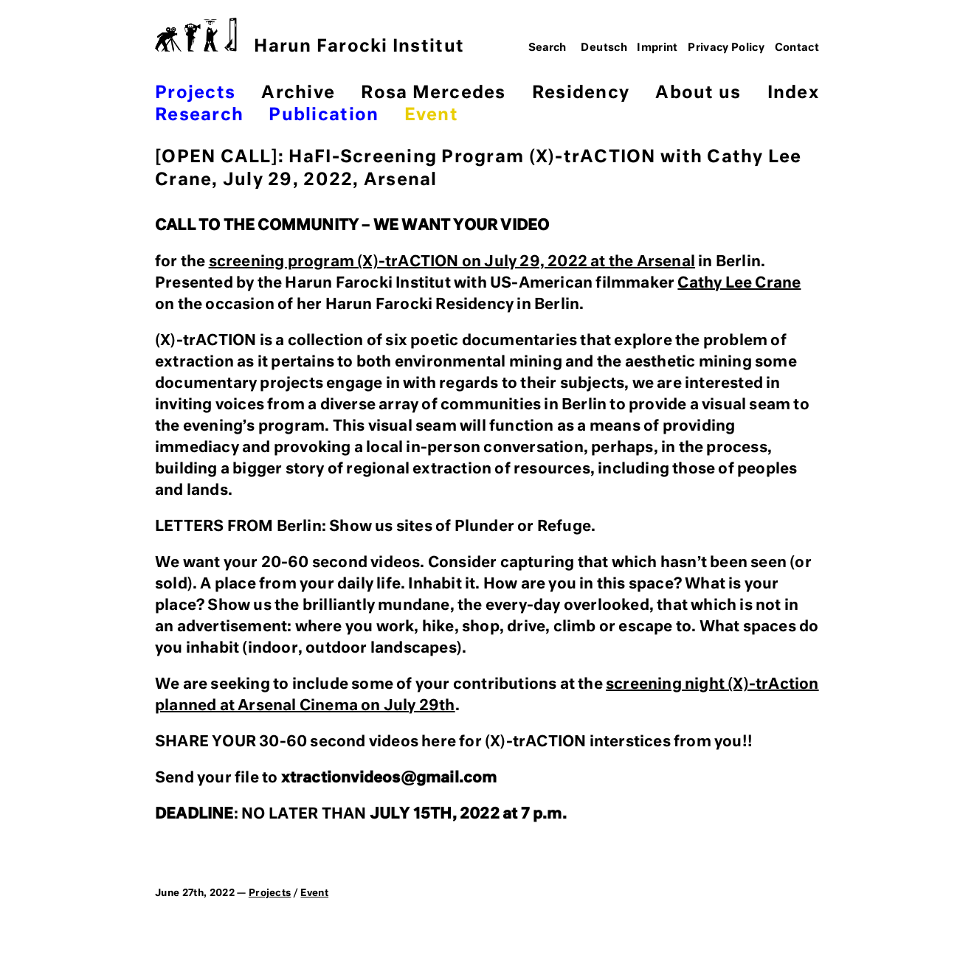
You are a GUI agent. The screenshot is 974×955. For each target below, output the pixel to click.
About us (698, 93)
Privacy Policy (726, 48)
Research (199, 115)
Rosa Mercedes (433, 93)
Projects (195, 93)
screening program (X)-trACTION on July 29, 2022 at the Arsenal (452, 261)
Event (431, 115)
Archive (298, 93)
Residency (580, 93)
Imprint (657, 48)
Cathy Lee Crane (739, 283)
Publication (324, 115)
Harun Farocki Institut (309, 36)
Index (793, 93)
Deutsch (604, 48)
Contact (797, 48)
